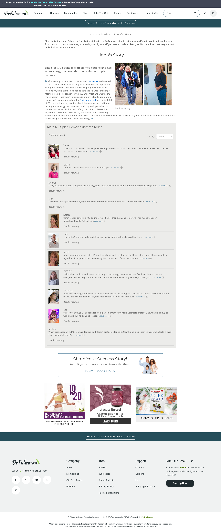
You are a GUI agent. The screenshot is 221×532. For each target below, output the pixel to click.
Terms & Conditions (108, 493)
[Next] (219, 4)
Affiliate (102, 467)
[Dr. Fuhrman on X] (16, 490)
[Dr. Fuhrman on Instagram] (47, 480)
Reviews (70, 486)
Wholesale (103, 474)
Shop (85, 13)
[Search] (180, 13)
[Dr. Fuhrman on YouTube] (36, 480)
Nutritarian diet (88, 100)
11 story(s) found (56, 135)
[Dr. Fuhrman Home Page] (16, 13)
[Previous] (2, 4)
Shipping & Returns (144, 486)
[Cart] (213, 13)
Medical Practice (147, 517)
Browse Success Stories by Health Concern (110, 23)
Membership (71, 13)
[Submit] (195, 13)
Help (136, 480)
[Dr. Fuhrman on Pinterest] (26, 480)
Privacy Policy (105, 486)
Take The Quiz (101, 13)
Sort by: (160, 136)
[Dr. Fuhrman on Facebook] (16, 480)
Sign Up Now (180, 483)
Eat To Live (93, 81)
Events (117, 13)
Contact (138, 467)
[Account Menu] (204, 13)
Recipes (54, 13)
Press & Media (105, 480)
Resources (39, 13)
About (69, 467)
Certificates (133, 13)
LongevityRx (151, 13)
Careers (138, 474)
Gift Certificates (74, 480)
